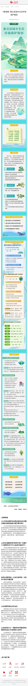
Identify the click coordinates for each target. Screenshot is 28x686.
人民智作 (16, 673)
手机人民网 (16, 664)
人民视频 (4, 673)
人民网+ (10, 664)
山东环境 (16, 6)
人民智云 (10, 673)
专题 (12, 6)
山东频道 (7, 6)
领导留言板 (22, 664)
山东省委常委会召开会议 (9, 606)
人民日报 (4, 664)
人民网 (1, 6)
